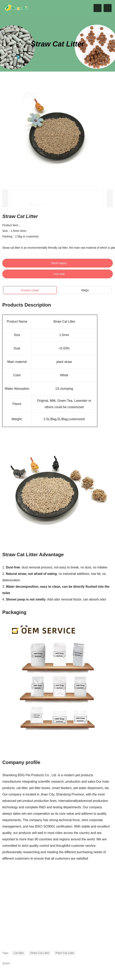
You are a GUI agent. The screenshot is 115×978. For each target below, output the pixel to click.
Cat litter (18, 953)
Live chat (59, 274)
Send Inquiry (59, 263)
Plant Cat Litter (65, 953)
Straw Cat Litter (39, 953)
